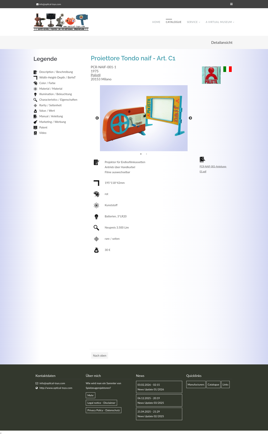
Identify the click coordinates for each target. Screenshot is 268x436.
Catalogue (173, 22)
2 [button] (146, 154)
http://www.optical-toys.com (55, 388)
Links (226, 384)
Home (156, 22)
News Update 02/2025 (151, 416)
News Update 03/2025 (151, 403)
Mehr (90, 395)
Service (192, 22)
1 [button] (141, 154)
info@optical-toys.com (50, 4)
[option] (144, 119)
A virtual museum (219, 22)
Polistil (95, 75)
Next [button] (190, 118)
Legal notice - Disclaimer (101, 403)
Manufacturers (196, 384)
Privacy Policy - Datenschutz (103, 410)
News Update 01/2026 (151, 389)
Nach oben (99, 356)
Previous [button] (97, 118)
